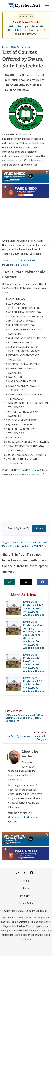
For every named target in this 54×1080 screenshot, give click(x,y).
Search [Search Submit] (39, 528)
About (26, 888)
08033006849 (23, 34)
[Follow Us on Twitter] (24, 873)
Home (26, 881)
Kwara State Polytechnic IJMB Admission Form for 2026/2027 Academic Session (34, 608)
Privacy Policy (25, 903)
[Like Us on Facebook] (31, 873)
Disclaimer (26, 896)
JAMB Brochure (31, 470)
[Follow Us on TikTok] (17, 873)
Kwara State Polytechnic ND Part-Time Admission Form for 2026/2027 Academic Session (34, 662)
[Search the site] (18, 528)
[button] (9, 581)
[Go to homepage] (22, 5)
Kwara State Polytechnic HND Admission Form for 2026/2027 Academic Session (34, 684)
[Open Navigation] (47, 5)
